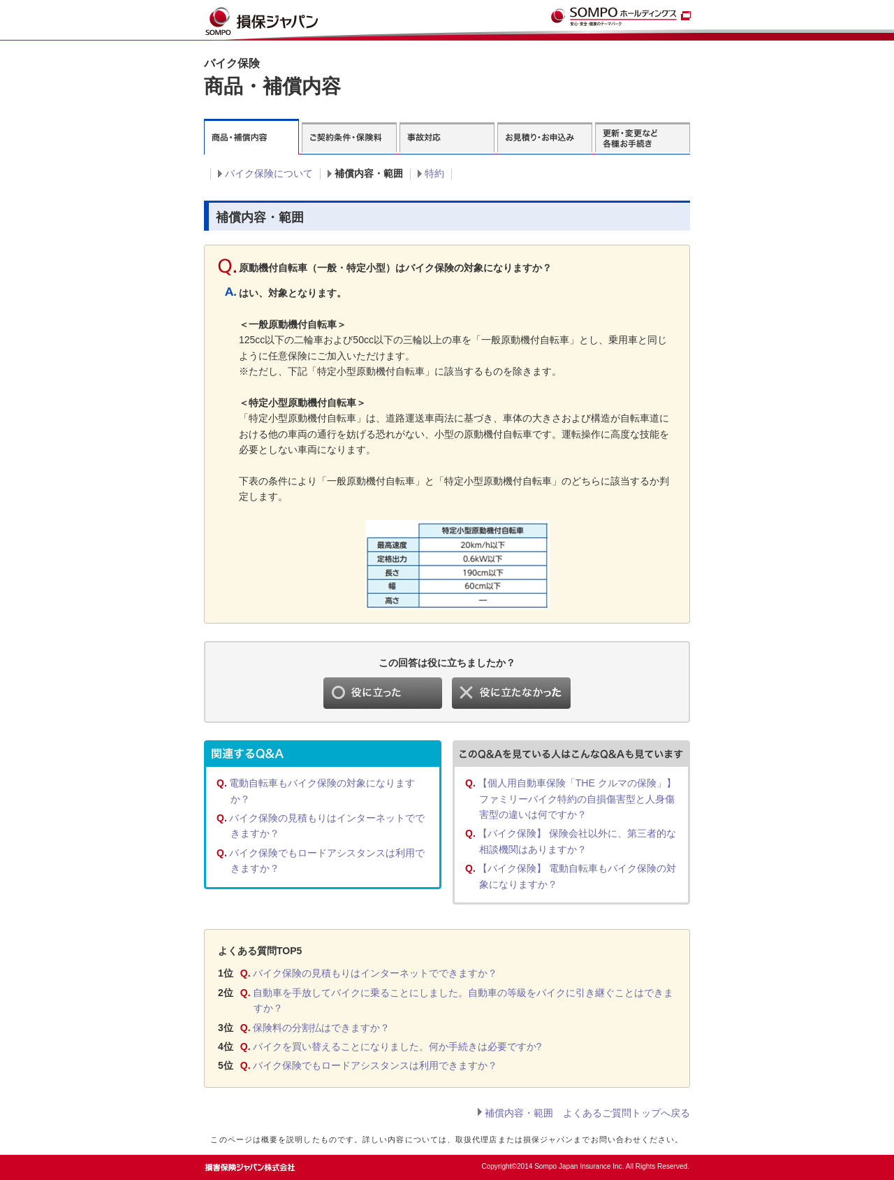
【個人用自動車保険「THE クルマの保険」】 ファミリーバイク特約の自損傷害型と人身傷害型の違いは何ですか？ (577, 798)
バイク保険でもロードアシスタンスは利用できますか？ (375, 1065)
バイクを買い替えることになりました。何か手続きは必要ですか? (397, 1046)
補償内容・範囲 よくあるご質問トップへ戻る (587, 1112)
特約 (434, 173)
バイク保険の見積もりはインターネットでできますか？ (375, 973)
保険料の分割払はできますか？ (321, 1027)
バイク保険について (269, 173)
